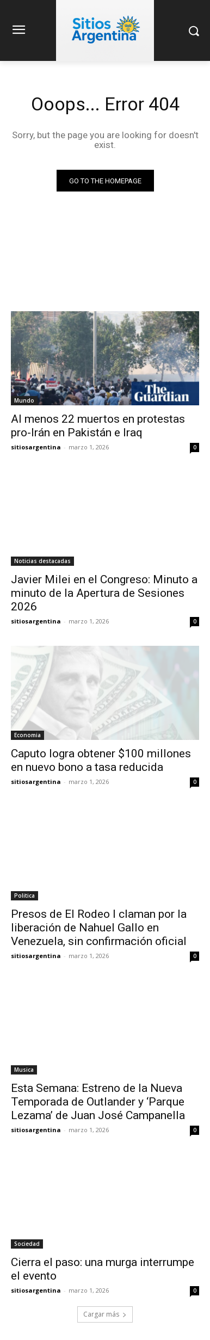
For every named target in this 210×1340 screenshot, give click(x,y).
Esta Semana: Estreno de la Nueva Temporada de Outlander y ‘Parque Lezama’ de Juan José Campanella (98, 1102)
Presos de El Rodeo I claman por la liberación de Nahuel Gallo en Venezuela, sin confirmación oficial (99, 927)
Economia (27, 735)
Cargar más (105, 1314)
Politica (24, 895)
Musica (24, 1069)
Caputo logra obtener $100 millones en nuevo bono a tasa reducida (101, 760)
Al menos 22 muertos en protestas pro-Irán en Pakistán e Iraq (98, 425)
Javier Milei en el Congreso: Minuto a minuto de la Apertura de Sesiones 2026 (104, 593)
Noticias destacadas (42, 561)
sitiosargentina (36, 447)
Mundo (24, 400)
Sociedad (27, 1244)
